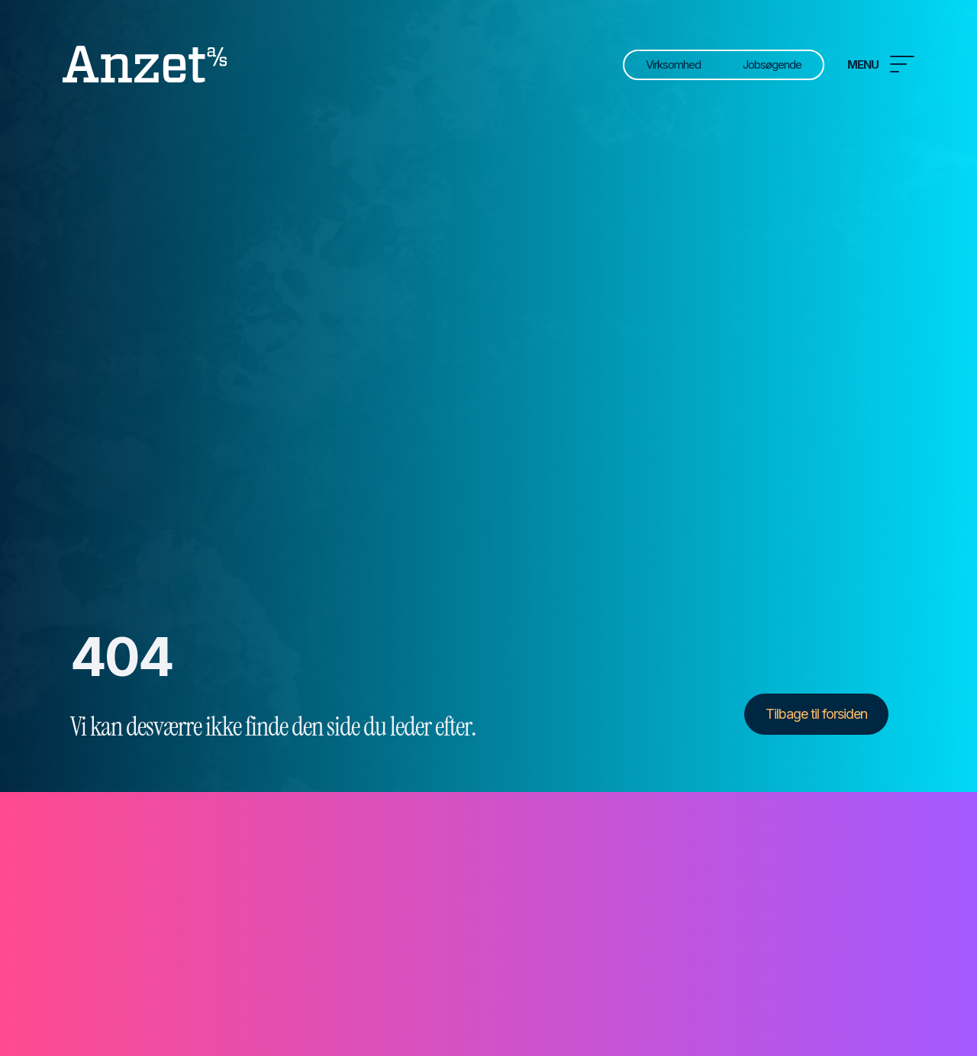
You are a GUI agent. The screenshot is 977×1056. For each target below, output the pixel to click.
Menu (880, 64)
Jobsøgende (772, 64)
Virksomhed (673, 64)
